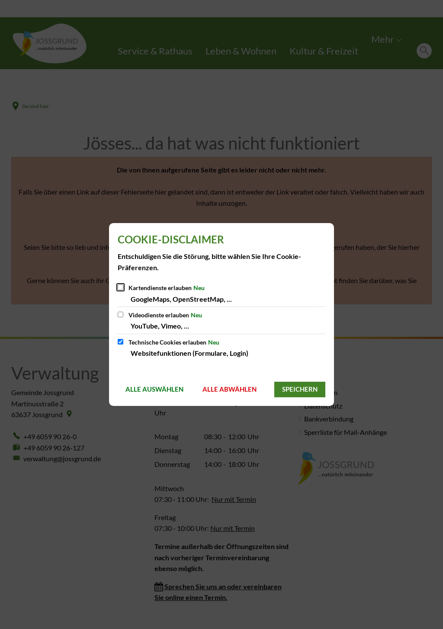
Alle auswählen (154, 389)
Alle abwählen (229, 389)
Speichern (300, 389)
